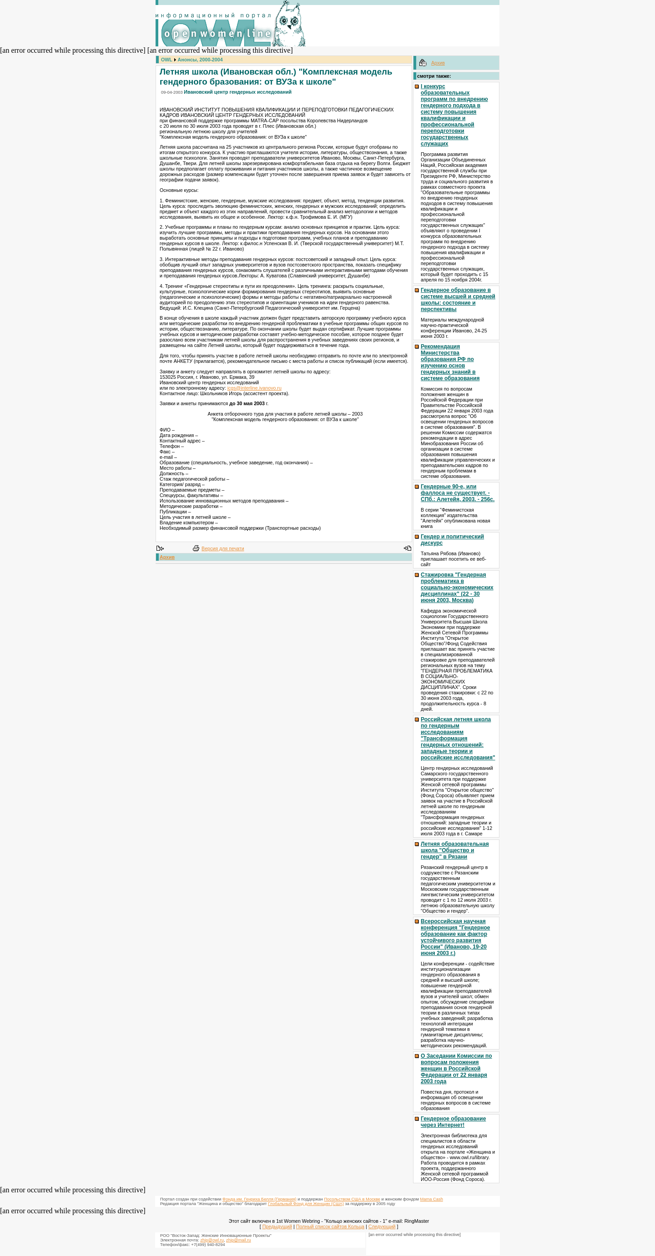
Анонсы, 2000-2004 (200, 59)
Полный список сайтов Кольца (330, 1226)
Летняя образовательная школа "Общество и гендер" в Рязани (455, 850)
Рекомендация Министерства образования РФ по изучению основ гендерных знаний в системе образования (450, 362)
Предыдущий (277, 1226)
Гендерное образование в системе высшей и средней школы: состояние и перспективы (458, 299)
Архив (167, 557)
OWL (166, 59)
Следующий (382, 1226)
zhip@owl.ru (211, 1240)
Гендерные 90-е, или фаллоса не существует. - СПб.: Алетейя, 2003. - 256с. (457, 492)
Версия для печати (223, 548)
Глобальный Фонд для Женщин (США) (306, 1203)
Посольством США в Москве (352, 1199)
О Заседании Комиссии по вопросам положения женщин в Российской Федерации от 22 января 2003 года (456, 1069)
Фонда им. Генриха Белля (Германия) (259, 1199)
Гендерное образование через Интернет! (453, 1121)
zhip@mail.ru (238, 1240)
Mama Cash (431, 1199)
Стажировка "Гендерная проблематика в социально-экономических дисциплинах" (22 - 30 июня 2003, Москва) (457, 587)
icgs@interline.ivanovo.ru (254, 388)
